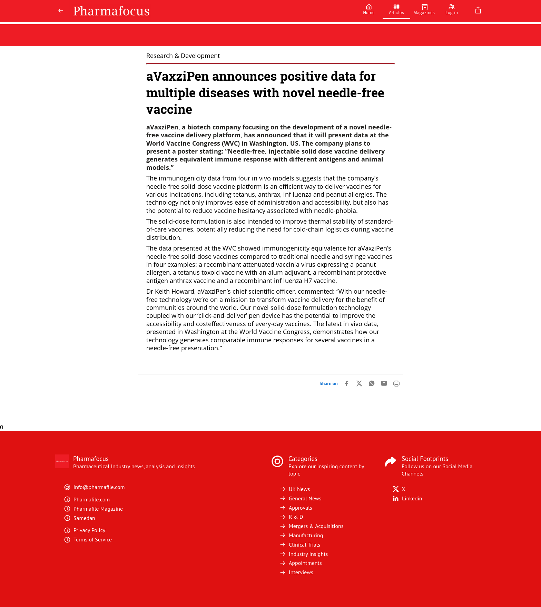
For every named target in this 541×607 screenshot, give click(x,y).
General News (300, 498)
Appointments (300, 562)
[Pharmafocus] (212, 11)
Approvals (295, 507)
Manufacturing (301, 535)
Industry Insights (303, 553)
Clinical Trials (299, 544)
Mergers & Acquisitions (311, 525)
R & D (291, 516)
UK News (294, 489)
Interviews (296, 572)
